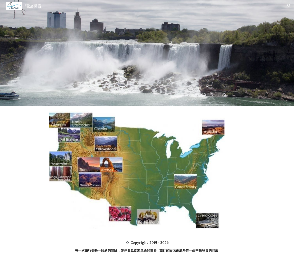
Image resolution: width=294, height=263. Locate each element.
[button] (289, 6)
